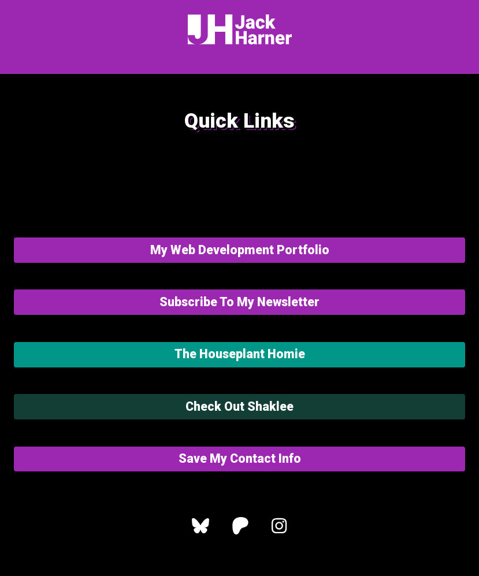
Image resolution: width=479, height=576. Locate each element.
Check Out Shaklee (239, 406)
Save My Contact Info (240, 458)
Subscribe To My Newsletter (239, 302)
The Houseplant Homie (239, 354)
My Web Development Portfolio (239, 250)
